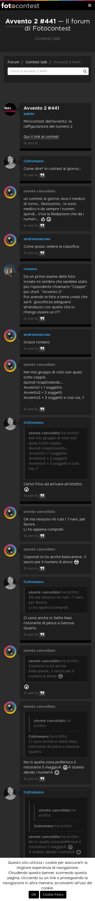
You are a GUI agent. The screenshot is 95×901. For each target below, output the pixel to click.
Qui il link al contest (41, 137)
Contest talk (36, 62)
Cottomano (34, 161)
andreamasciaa (37, 239)
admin (29, 114)
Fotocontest (20, 5)
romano (30, 269)
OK (33, 894)
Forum (13, 62)
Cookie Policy (53, 894)
